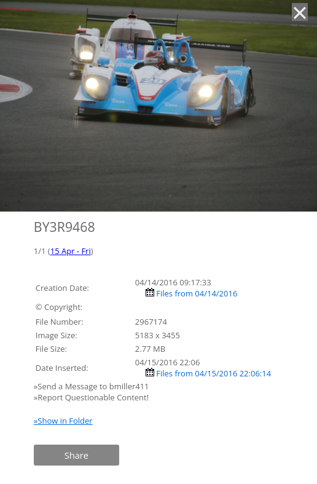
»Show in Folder (63, 420)
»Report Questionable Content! (91, 397)
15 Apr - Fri (70, 250)
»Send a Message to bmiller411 (92, 386)
